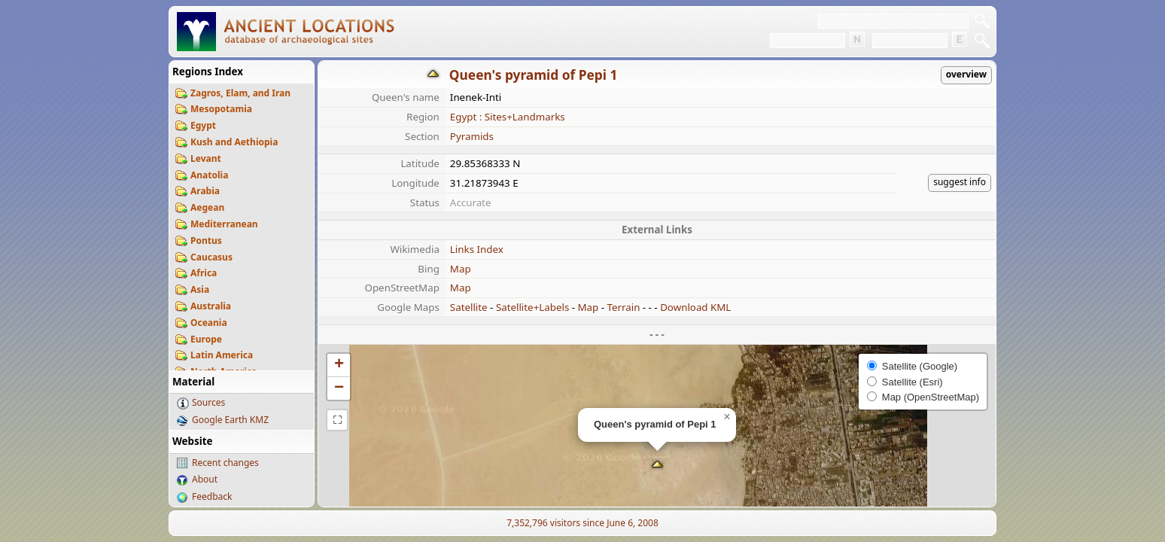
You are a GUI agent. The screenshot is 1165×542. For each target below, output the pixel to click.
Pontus (206, 240)
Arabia (205, 190)
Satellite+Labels (532, 307)
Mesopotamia (221, 108)
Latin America (221, 355)
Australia (210, 306)
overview (966, 74)
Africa (203, 272)
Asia (199, 289)
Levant (205, 158)
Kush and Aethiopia (234, 142)
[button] (657, 465)
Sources (208, 402)
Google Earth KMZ (230, 419)
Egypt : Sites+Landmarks (507, 116)
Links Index (476, 249)
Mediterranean (224, 224)
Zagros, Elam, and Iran (240, 93)
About (204, 479)
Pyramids (472, 136)
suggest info (959, 181)
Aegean (207, 207)
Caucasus (211, 257)
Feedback (212, 496)
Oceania (208, 322)
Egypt (203, 125)
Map (460, 269)
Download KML (695, 307)
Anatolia (209, 175)
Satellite (469, 307)
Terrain (623, 307)
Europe (206, 339)
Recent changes (225, 462)
